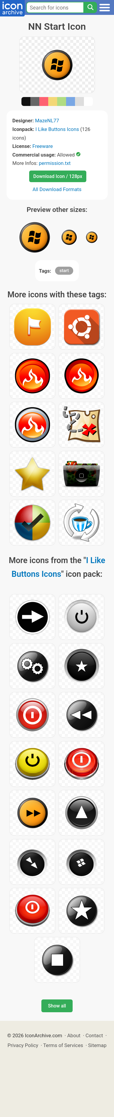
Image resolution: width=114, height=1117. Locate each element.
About (74, 1035)
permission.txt (55, 163)
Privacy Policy (22, 1045)
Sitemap (97, 1045)
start (64, 270)
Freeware (42, 146)
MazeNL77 (47, 121)
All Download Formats (57, 189)
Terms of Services (63, 1045)
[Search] (90, 7)
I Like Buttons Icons (57, 129)
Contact (94, 1035)
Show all (57, 1006)
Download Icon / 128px (57, 176)
